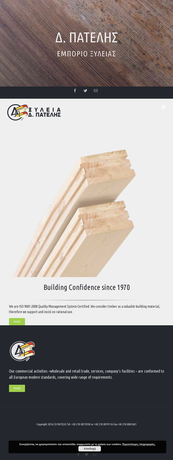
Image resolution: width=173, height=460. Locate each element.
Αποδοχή (90, 448)
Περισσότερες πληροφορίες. (138, 444)
